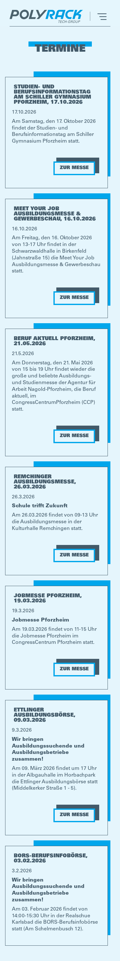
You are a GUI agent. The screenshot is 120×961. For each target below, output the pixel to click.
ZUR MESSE (74, 168)
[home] (48, 16)
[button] (98, 16)
